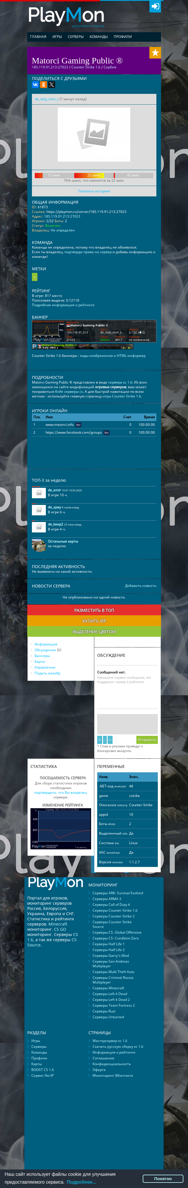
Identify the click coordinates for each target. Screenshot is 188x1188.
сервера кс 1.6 (120, 382)
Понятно (163, 1178)
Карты (40, 661)
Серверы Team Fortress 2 (114, 1005)
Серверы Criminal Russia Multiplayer (113, 980)
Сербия (110, 67)
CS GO (60, 929)
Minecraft (57, 924)
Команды (99, 36)
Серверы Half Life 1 (109, 943)
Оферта (99, 1069)
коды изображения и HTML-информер (113, 355)
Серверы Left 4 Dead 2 (111, 999)
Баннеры (42, 655)
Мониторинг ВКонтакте (113, 1075)
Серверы (76, 36)
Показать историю (94, 191)
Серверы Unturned (108, 1016)
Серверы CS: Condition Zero (116, 938)
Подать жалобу (47, 673)
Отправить (147, 739)
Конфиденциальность (112, 1063)
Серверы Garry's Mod (111, 955)
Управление (45, 667)
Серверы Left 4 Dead (110, 993)
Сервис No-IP (42, 1075)
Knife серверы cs (69, 391)
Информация (46, 644)
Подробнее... (81, 1182)
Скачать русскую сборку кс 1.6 (118, 1046)
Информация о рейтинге (114, 1052)
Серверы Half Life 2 (109, 949)
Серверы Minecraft (108, 988)
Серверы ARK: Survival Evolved (118, 892)
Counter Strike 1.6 (85, 67)
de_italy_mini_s (47, 98)
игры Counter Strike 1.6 (122, 396)
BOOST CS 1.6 (42, 1069)
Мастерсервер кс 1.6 (110, 1040)
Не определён (63, 230)
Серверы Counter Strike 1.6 (115, 910)
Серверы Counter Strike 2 (114, 916)
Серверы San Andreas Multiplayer (111, 963)
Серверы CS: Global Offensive (117, 932)
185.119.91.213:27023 (62, 216)
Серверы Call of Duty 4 (111, 904)
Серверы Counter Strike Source (112, 924)
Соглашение (103, 1058)
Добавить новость (140, 585)
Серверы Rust (104, 1011)
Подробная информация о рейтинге (63, 304)
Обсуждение (45, 649)
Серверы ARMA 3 (107, 898)
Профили (123, 36)
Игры (57, 36)
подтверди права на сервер (88, 251)
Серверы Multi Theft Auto (113, 971)
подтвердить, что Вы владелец (60, 792)
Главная (38, 36)
